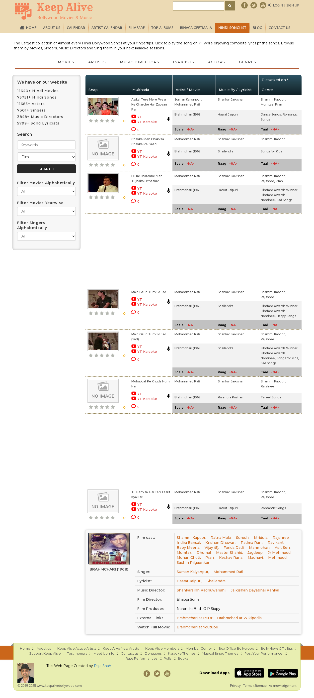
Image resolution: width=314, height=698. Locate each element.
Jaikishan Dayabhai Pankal (255, 590)
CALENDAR (76, 27)
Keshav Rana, (231, 557)
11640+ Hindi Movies (38, 91)
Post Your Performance (263, 653)
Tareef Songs (271, 397)
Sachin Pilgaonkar (193, 562)
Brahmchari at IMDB (195, 618)
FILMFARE (137, 27)
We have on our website (42, 82)
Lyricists (183, 62)
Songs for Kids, (288, 358)
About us (51, 27)
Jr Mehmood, (279, 552)
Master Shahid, (229, 552)
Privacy (235, 685)
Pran (278, 104)
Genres (247, 62)
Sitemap (260, 685)
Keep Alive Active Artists (76, 648)
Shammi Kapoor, (273, 99)
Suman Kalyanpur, (188, 99)
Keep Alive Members (162, 648)
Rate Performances (141, 658)
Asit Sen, (283, 547)
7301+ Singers (31, 110)
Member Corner (199, 648)
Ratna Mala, (221, 537)
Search (24, 134)
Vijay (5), (212, 547)
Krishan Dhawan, (220, 542)
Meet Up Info (103, 653)
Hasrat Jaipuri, (189, 581)
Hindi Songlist (232, 27)
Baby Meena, (188, 547)
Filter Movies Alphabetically (46, 183)
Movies (66, 62)
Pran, (210, 557)
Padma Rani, (252, 542)
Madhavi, (256, 557)
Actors (216, 62)
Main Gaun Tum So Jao (148, 292)
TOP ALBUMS (162, 27)
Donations (153, 653)
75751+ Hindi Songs (37, 97)
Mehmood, (277, 557)
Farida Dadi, (234, 547)
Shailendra (226, 151)
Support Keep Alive (45, 653)
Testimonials (77, 653)
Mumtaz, (267, 104)
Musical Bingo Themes (220, 653)
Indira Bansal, (189, 542)
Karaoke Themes (181, 653)
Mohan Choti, (189, 557)
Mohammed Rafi (187, 104)
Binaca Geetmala (196, 27)
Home (31, 27)
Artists (97, 62)
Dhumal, (204, 552)
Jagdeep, (255, 552)
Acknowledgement (283, 685)
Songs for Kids (271, 151)
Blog (257, 27)
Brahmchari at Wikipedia (239, 618)
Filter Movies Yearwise (40, 203)
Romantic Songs (273, 508)
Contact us (279, 27)
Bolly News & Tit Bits (277, 648)
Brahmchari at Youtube (197, 627)
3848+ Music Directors (40, 117)
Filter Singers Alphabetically (32, 225)
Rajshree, (268, 181)
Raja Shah (102, 666)
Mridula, (261, 537)
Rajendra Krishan (230, 397)
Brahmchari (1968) (188, 114)
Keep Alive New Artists (121, 648)
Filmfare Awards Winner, (279, 190)
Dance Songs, (271, 114)
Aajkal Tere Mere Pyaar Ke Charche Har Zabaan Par (149, 104)
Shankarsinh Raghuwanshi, (201, 590)
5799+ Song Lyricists (38, 123)
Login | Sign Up (286, 5)
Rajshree (267, 297)
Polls (167, 658)
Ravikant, (276, 542)
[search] (198, 6)
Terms (247, 685)
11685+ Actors (31, 104)
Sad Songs (284, 200)
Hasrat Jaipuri (228, 114)
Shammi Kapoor (273, 139)
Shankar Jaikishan (231, 99)
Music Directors (139, 62)
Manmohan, (259, 547)
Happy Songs (286, 316)
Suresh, (242, 537)
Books (183, 658)
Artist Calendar (106, 27)
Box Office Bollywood (236, 648)
